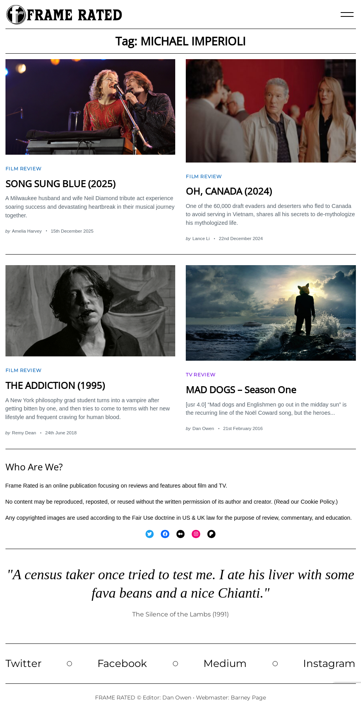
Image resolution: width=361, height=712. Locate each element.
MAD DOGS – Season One (241, 389)
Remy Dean (24, 432)
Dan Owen (203, 428)
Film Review (23, 169)
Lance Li (201, 238)
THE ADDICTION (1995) (55, 385)
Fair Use (142, 518)
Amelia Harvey (27, 230)
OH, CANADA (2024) (229, 191)
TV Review (200, 375)
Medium (225, 663)
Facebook (122, 663)
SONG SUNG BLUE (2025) (60, 183)
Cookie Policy (317, 502)
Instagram (329, 663)
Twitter (23, 663)
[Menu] (347, 14)
